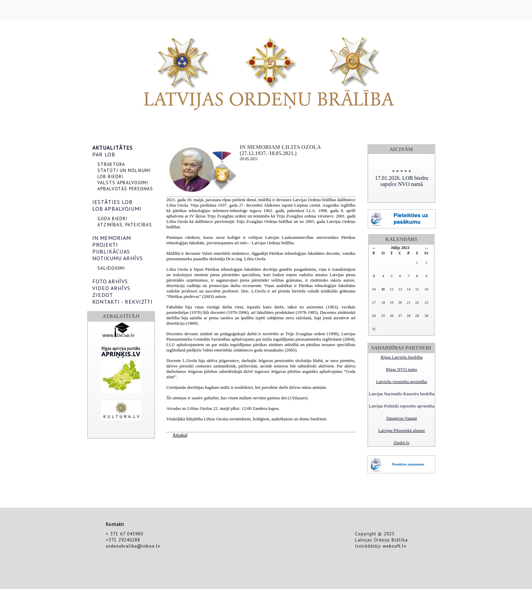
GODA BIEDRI (112, 218)
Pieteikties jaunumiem (408, 464)
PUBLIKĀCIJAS (111, 251)
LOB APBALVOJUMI (116, 208)
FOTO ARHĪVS (110, 281)
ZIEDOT (102, 294)
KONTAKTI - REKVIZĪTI (122, 301)
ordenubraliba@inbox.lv (133, 546)
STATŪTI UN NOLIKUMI (124, 170)
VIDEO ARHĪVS (111, 288)
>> (426, 248)
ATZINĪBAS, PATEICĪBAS (124, 225)
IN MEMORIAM (111, 237)
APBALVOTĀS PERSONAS (125, 189)
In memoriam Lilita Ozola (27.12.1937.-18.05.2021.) (280, 150)
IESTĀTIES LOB (112, 201)
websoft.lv (394, 546)
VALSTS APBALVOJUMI (122, 182)
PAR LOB (103, 154)
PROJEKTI (105, 244)
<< (373, 248)
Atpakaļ (179, 435)
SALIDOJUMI (111, 268)
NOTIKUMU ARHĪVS (117, 258)
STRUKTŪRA (111, 164)
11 (383, 289)
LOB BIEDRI (110, 176)
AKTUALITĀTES (112, 147)
